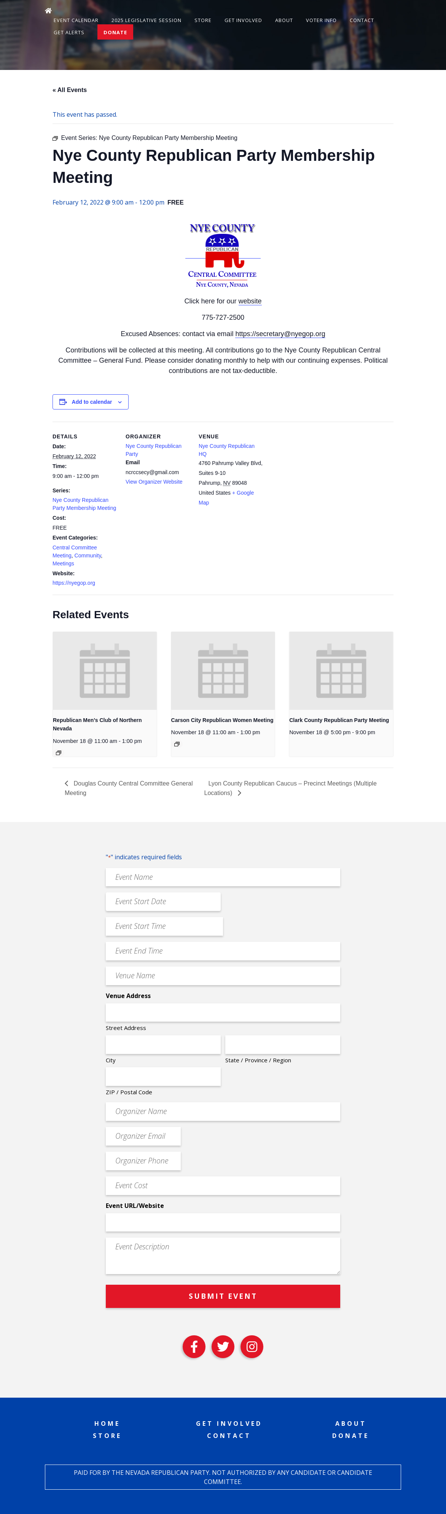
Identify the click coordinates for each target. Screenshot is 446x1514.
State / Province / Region (258, 1060)
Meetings (63, 563)
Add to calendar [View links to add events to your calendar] (92, 402)
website (250, 301)
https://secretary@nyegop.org (280, 334)
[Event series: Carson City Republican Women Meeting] (177, 744)
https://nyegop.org (74, 583)
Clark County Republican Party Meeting (339, 720)
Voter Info (321, 20)
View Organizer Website (154, 482)
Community (88, 555)
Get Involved (243, 20)
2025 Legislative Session (147, 20)
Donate (115, 32)
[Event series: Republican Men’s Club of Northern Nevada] (58, 753)
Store (203, 20)
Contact (362, 20)
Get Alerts (69, 32)
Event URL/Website (135, 1205)
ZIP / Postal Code (129, 1092)
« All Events (70, 90)
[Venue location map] (312, 474)
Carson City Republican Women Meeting (222, 720)
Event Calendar (76, 20)
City (111, 1060)
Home (107, 1423)
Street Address (126, 1028)
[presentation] (105, 671)
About (284, 20)
